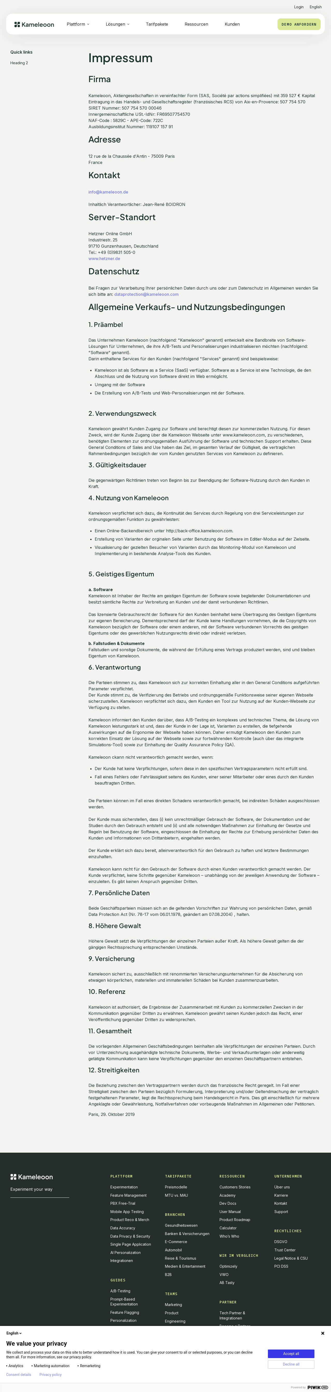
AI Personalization (125, 1252)
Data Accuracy (122, 1228)
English (14, 1333)
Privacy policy (51, 1375)
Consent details (18, 1375)
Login (299, 7)
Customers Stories (235, 1187)
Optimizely (228, 1266)
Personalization (123, 1320)
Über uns (282, 1187)
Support (281, 1211)
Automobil (173, 1250)
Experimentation (124, 1187)
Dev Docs (228, 1203)
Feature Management (128, 1195)
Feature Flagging (124, 1312)
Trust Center (285, 1250)
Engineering (175, 1321)
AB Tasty (227, 1282)
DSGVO (280, 1241)
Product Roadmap (235, 1219)
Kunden (232, 24)
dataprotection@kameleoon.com (146, 294)
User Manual (230, 1211)
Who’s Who (229, 1236)
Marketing (173, 1304)
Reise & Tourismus (180, 1258)
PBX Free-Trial (122, 1203)
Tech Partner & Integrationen (232, 1315)
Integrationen (121, 1260)
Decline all (291, 1364)
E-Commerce (176, 1241)
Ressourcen (196, 24)
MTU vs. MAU (176, 1195)
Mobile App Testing (127, 1211)
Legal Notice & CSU (291, 1258)
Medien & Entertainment (185, 1266)
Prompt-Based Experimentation (124, 1302)
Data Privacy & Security (130, 1236)
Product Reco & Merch (129, 1219)
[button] (316, 5)
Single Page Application (130, 1244)
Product (171, 1313)
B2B (168, 1274)
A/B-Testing (120, 1291)
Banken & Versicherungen (187, 1233)
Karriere (281, 1195)
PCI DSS (281, 1266)
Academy (228, 1195)
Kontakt (280, 1203)
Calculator (228, 1228)
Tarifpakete (157, 24)
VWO (224, 1274)
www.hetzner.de (104, 258)
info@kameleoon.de (108, 192)
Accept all (291, 1354)
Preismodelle (176, 1187)
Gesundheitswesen (181, 1225)
